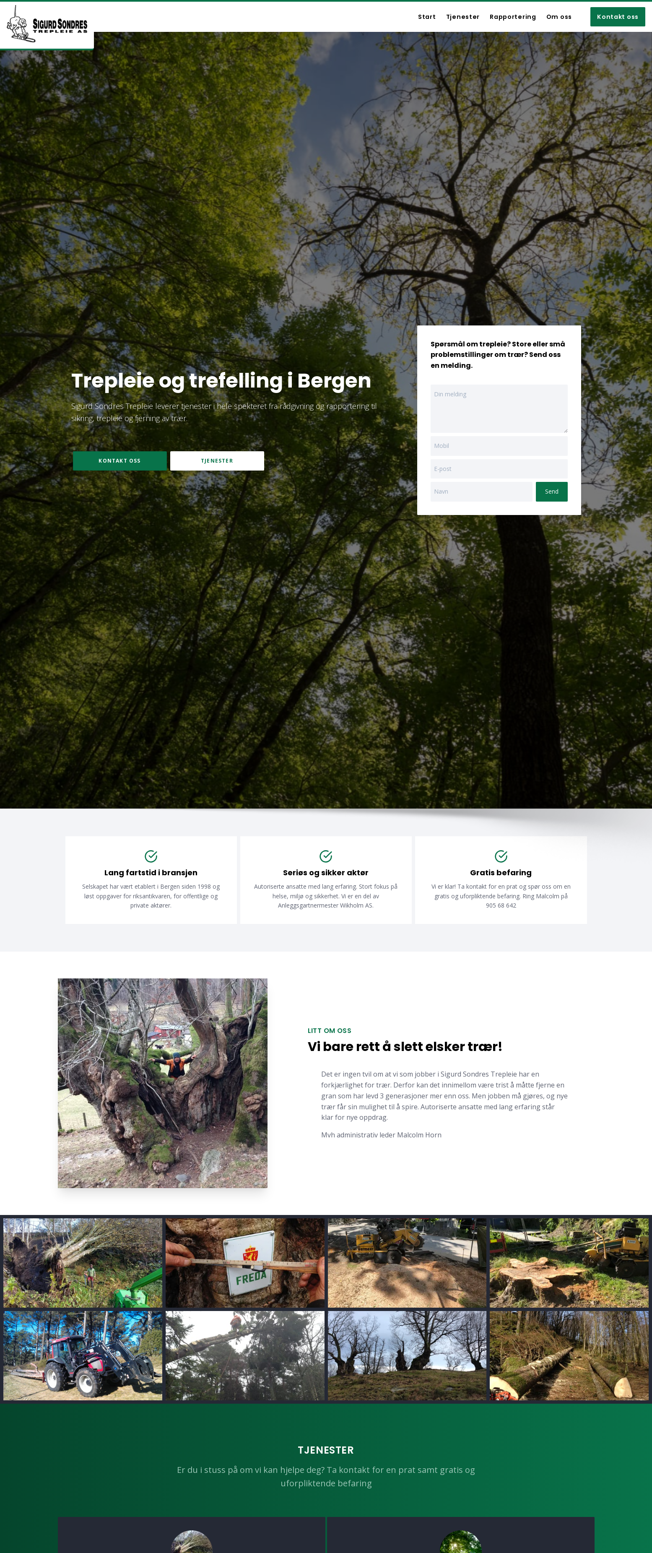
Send (551, 491)
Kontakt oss (618, 17)
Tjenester (217, 460)
